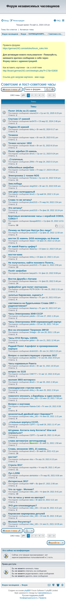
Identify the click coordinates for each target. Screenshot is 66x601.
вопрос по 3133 (17, 371)
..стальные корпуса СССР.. (23, 422)
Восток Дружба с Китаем (22, 279)
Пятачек (33, 178)
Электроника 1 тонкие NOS (23, 175)
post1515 (33, 202)
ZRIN (31, 162)
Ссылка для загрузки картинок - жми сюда (23, 77)
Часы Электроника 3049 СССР (25, 313)
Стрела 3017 (15, 465)
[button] (23, 95)
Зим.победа (15, 183)
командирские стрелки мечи (24, 387)
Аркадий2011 (35, 221)
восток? (12, 457)
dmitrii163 (33, 351)
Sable (31, 170)
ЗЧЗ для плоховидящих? (22, 505)
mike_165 (33, 398)
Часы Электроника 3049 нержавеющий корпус (34, 321)
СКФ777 (33, 374)
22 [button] (50, 95)
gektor (32, 340)
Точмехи (13, 135)
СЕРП (32, 424)
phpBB (27, 590)
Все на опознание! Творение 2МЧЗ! (28, 330)
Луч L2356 (14, 473)
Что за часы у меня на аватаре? (26, 497)
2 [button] (32, 95)
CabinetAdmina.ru (44, 593)
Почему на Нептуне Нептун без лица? (30, 230)
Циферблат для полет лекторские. (28, 287)
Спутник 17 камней (19, 119)
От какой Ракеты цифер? (22, 246)
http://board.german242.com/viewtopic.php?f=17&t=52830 (30, 71)
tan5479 (32, 121)
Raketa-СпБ (34, 406)
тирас (31, 137)
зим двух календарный (21, 191)
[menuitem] (5, 20)
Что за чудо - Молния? (21, 489)
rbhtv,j (31, 129)
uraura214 (33, 113)
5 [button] (43, 95)
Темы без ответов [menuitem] (9, 30)
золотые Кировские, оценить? (25, 295)
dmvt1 (32, 154)
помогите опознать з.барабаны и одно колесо (34, 396)
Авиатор (33, 249)
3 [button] (35, 95)
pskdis (32, 316)
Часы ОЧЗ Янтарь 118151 (22, 338)
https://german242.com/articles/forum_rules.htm (25, 48)
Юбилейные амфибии (21, 167)
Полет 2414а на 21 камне (22, 110)
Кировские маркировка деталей (26, 513)
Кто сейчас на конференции (16, 550)
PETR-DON (34, 289)
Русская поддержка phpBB (33, 595)
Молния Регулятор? (19, 521)
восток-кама (15, 254)
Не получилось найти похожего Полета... (31, 262)
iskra (31, 500)
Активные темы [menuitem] (27, 30)
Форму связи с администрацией (20, 61)
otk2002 (32, 358)
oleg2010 (33, 186)
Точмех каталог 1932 (20, 143)
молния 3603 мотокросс (22, 379)
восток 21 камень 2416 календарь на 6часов (33, 238)
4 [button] (39, 95)
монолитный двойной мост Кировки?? (30, 414)
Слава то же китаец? (20, 200)
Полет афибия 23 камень (22, 151)
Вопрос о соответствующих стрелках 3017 (32, 355)
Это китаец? (15, 208)
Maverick (33, 443)
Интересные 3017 (18, 481)
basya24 (33, 273)
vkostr (31, 145)
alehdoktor (33, 475)
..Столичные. (15, 159)
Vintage (32, 332)
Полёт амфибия (17, 270)
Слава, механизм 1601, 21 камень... (28, 449)
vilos (31, 459)
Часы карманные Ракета (22, 363)
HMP (31, 484)
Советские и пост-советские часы (28, 84)
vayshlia (32, 467)
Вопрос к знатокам (19, 404)
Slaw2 (32, 241)
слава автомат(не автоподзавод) (27, 440)
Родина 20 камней (18, 127)
